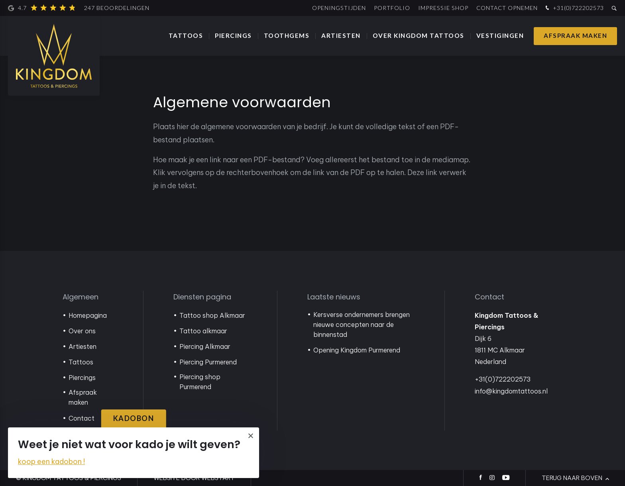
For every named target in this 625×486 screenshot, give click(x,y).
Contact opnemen (507, 7)
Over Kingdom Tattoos (418, 35)
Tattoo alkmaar (203, 331)
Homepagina (88, 315)
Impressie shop (443, 7)
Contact (81, 418)
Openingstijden (339, 7)
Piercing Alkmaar (204, 346)
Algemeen (80, 297)
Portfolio (392, 7)
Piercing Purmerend (208, 362)
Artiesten (341, 35)
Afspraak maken (575, 35)
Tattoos (186, 35)
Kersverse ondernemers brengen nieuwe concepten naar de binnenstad (361, 324)
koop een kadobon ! (51, 461)
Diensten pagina (202, 297)
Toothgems (287, 35)
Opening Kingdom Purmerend (356, 350)
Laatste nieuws (333, 297)
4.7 (78, 8)
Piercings (233, 35)
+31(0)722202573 (574, 8)
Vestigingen (500, 35)
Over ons (82, 331)
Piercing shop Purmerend (199, 382)
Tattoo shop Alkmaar (212, 315)
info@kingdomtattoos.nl (511, 391)
